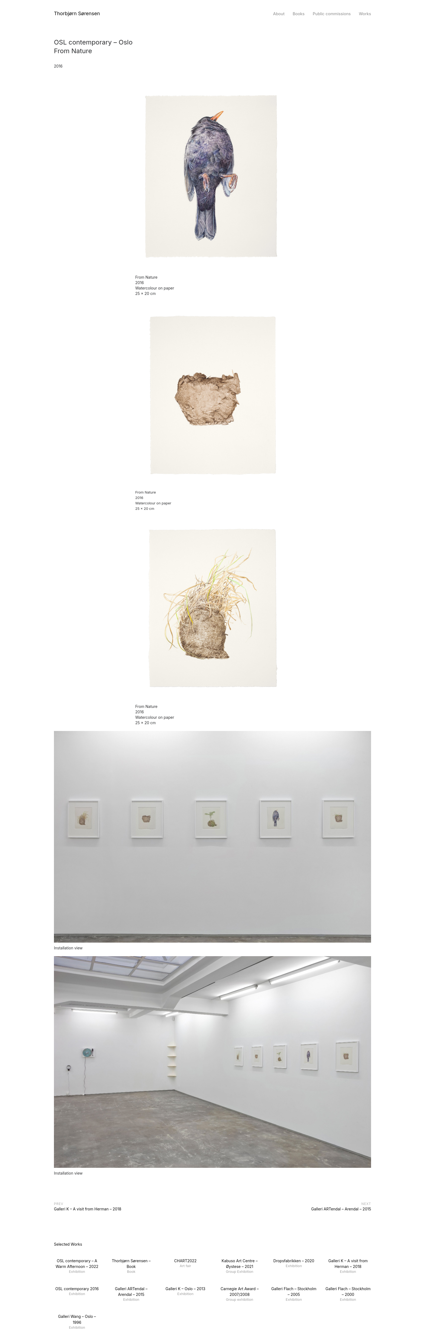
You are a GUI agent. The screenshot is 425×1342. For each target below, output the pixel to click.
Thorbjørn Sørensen (77, 13)
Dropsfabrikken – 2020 (293, 1260)
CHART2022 (185, 1260)
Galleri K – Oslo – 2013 (185, 1288)
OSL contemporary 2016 (77, 1288)
